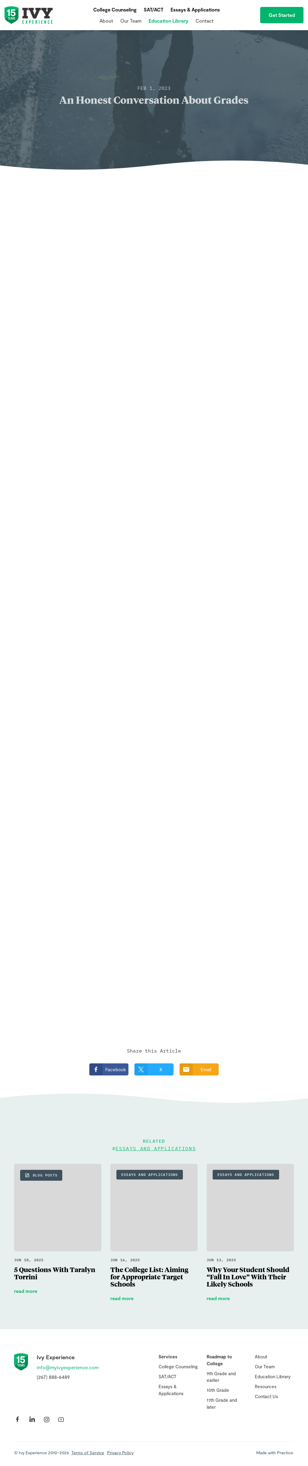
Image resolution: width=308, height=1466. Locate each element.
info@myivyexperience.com (68, 1367)
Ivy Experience (29, 15)
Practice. (285, 1452)
